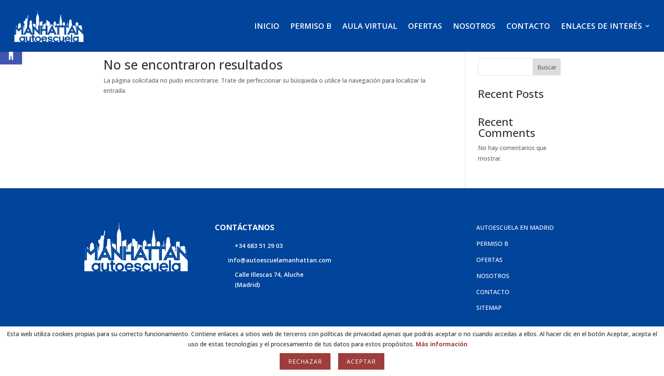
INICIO (266, 27)
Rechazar (305, 361)
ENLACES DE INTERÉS (601, 27)
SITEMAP (489, 308)
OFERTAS (425, 27)
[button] (11, 53)
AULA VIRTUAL (369, 27)
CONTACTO (528, 27)
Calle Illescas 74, (259, 274)
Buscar (546, 67)
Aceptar (361, 361)
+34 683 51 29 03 (259, 246)
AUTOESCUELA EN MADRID (515, 227)
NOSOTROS (474, 27)
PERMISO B (310, 27)
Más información (441, 344)
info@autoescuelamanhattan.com (279, 260)
